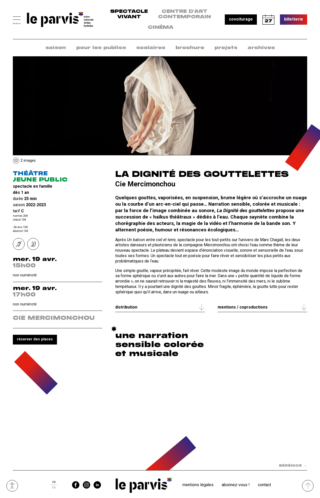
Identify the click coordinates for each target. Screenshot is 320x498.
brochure (190, 48)
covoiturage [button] (241, 19)
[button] (17, 19)
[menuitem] (55, 48)
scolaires (150, 48)
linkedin (97, 485)
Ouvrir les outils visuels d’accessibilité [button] (12, 486)
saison (55, 48)
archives (261, 48)
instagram (86, 485)
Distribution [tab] (126, 307)
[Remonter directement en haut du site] (308, 486)
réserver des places (35, 339)
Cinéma (160, 27)
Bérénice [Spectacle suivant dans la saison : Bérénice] (293, 465)
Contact (264, 484)
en (54, 487)
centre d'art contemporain (184, 14)
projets (226, 48)
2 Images (28, 160)
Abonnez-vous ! (236, 484)
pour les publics (101, 48)
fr (53, 482)
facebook (76, 485)
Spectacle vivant (129, 14)
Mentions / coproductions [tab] (243, 307)
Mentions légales (198, 484)
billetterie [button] (293, 19)
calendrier (268, 19)
